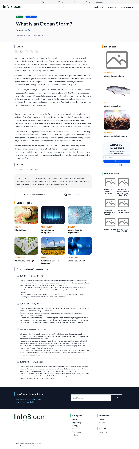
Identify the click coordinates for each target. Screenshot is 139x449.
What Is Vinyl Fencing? (24, 261)
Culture (18, 227)
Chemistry (76, 429)
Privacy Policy (18, 446)
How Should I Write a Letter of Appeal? (109, 212)
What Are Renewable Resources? (50, 262)
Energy (44, 258)
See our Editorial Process (34, 194)
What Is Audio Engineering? (116, 136)
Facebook (103, 432)
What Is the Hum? (110, 229)
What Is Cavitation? (76, 261)
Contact (102, 423)
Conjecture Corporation (35, 443)
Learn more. (99, 2)
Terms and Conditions (29, 446)
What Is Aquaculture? (113, 106)
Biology (71, 227)
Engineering (19, 258)
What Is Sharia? (21, 230)
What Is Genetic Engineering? (75, 231)
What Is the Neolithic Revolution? (108, 191)
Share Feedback (72, 194)
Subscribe (117, 161)
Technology (46, 227)
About (101, 420)
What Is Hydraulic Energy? (115, 76)
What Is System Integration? (47, 231)
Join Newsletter (128, 7)
